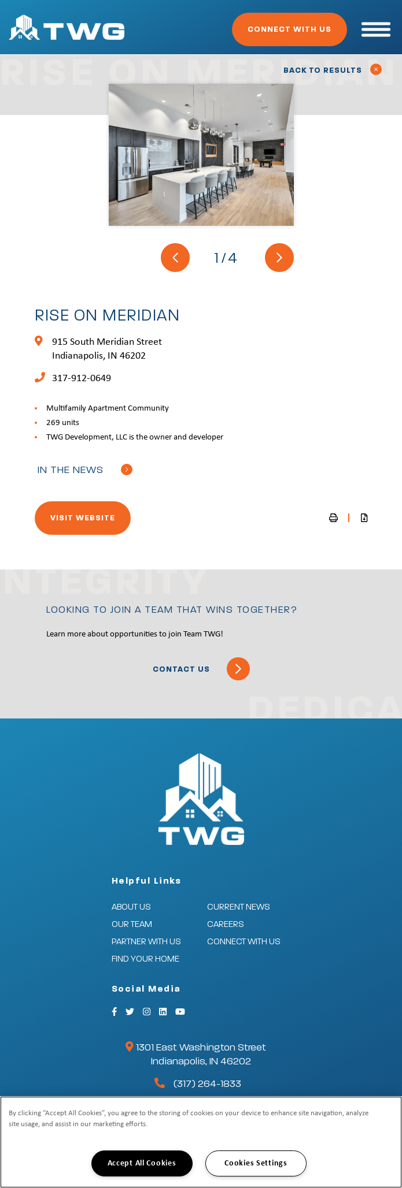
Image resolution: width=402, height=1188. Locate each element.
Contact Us (201, 668)
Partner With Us (146, 941)
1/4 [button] (227, 258)
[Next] (279, 257)
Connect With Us (289, 29)
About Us (131, 907)
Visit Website (82, 518)
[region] (201, 1142)
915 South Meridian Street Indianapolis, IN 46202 (107, 349)
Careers (225, 924)
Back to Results (332, 69)
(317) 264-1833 (207, 1084)
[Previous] (175, 257)
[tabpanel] (201, 155)
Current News (238, 907)
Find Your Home (145, 959)
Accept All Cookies (142, 1163)
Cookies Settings (255, 1163)
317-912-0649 (81, 378)
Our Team (132, 924)
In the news (85, 469)
